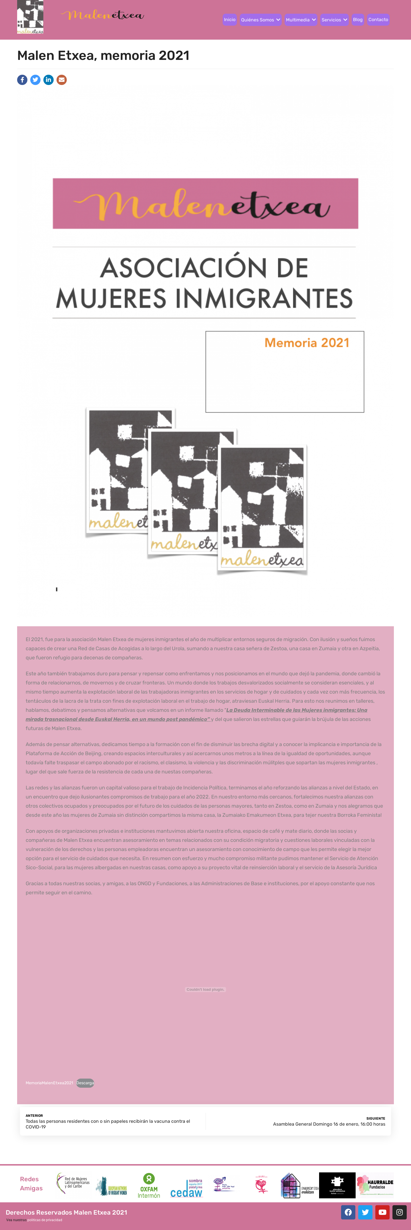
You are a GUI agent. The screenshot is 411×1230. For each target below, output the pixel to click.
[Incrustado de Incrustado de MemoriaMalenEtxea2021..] (205, 989)
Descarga (85, 1083)
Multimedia (301, 20)
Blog (358, 19)
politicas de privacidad (44, 1220)
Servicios (334, 20)
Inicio (229, 19)
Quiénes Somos (260, 20)
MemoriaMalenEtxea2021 (49, 1083)
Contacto (378, 19)
